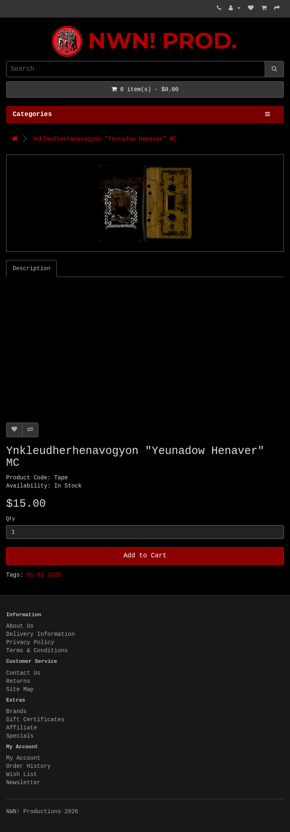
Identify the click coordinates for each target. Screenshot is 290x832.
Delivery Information (40, 634)
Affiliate (21, 728)
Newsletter (23, 782)
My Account (23, 758)
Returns (18, 681)
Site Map (19, 689)
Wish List (21, 774)
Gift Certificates (35, 719)
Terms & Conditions (37, 650)
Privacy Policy (30, 642)
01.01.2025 (44, 575)
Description (31, 268)
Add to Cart (145, 555)
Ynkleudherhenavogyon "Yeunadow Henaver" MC (104, 139)
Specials (19, 736)
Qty (10, 519)
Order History (28, 766)
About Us (19, 626)
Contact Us (23, 673)
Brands (16, 711)
